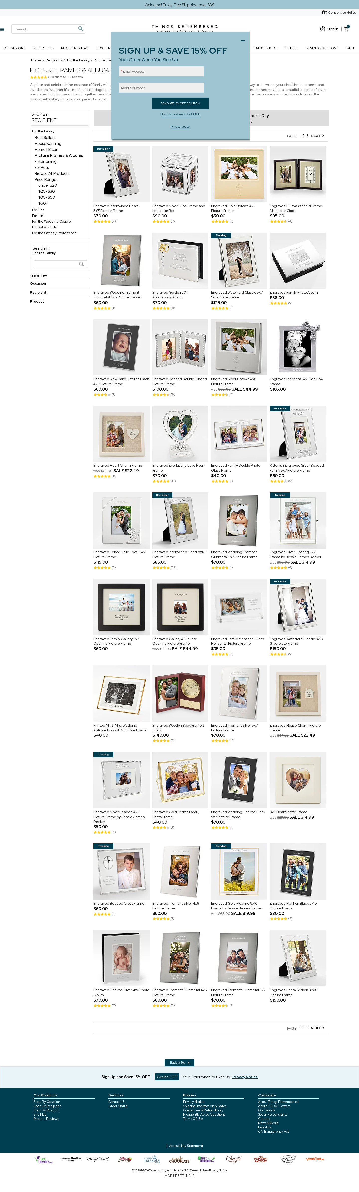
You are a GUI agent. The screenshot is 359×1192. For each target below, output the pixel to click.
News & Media (268, 1123)
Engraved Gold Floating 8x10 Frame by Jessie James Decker (237, 906)
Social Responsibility (272, 1114)
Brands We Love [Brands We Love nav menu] (322, 48)
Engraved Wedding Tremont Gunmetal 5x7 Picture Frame (234, 554)
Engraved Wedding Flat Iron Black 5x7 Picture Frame (238, 814)
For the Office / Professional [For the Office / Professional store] (54, 233)
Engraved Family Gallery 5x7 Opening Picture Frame (116, 641)
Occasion (38, 283)
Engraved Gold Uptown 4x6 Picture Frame (233, 208)
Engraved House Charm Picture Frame (295, 728)
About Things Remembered (278, 1102)
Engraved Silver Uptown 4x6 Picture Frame (233, 381)
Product (37, 301)
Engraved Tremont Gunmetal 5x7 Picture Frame (238, 992)
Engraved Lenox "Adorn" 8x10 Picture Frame (294, 992)
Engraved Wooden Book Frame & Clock (178, 728)
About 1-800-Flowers (274, 1106)
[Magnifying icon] (80, 28)
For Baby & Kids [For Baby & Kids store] (44, 227)
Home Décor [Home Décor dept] (46, 149)
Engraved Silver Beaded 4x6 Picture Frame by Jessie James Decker (119, 817)
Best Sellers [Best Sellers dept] (45, 137)
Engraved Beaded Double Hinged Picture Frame (179, 381)
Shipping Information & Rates (204, 1106)
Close (244, 39)
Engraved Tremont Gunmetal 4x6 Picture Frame (179, 992)
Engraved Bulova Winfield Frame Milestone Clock (296, 208)
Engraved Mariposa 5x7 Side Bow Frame (296, 381)
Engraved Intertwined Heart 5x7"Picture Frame (115, 208)
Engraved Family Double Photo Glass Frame (235, 468)
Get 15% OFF (167, 1077)
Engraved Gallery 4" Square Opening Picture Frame (174, 641)
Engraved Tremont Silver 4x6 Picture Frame (175, 906)
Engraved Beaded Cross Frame (118, 903)
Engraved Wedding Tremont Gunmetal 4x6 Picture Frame (116, 295)
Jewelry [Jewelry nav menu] (104, 48)
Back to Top (180, 1062)
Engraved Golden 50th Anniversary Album (170, 295)
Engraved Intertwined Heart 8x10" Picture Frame (179, 554)
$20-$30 (46, 191)
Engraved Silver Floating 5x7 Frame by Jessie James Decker (295, 554)
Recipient (44, 120)
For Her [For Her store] (38, 210)
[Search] (48, 29)
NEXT (317, 135)
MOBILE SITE (174, 1176)
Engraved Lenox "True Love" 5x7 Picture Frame (119, 554)
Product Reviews (46, 1119)
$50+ (43, 203)
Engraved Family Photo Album (294, 292)
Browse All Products (52, 173)
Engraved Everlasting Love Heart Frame (178, 468)
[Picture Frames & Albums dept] (59, 155)
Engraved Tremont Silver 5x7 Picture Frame (234, 728)
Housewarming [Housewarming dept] (48, 143)
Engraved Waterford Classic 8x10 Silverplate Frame (296, 641)
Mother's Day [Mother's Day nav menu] (75, 48)
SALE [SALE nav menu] (351, 48)
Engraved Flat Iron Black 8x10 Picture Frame (293, 906)
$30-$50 (46, 197)
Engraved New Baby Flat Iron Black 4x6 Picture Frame (121, 381)
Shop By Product (46, 1110)
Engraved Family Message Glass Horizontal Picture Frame (237, 641)
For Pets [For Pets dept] (42, 167)
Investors (264, 1127)
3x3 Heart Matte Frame (288, 812)
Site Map (40, 1114)
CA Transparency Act (273, 1131)
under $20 (47, 185)
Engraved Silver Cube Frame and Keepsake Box (178, 208)
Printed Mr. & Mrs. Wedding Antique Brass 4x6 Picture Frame (120, 728)
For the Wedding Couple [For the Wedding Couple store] (51, 221)
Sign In (329, 29)
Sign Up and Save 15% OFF (125, 1076)
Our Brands (266, 1110)
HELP (190, 1176)
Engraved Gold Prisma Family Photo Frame (175, 814)
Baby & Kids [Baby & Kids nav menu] (266, 48)
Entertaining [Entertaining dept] (46, 161)
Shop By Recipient (47, 1106)
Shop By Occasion (47, 1102)
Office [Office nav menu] (292, 48)
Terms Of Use (193, 1119)
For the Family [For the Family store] (43, 131)
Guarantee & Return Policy (203, 1110)
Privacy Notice (193, 1102)
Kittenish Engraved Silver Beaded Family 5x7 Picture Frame (297, 468)
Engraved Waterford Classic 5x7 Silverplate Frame (237, 295)
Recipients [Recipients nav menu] (43, 48)
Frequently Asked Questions (204, 1114)
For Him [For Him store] (38, 215)
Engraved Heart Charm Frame (117, 465)
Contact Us (116, 1102)
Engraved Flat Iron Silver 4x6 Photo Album (121, 992)
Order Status (117, 1106)
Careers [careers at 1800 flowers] (264, 1119)
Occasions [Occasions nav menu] (14, 48)
